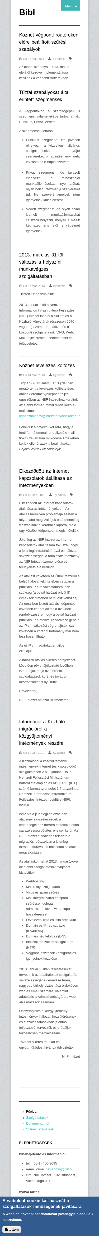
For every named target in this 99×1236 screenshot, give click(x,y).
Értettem (12, 1232)
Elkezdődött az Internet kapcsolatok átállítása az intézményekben (45, 478)
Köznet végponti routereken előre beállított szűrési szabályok (48, 42)
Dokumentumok (38, 1123)
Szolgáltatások (37, 1118)
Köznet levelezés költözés (47, 365)
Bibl (27, 12)
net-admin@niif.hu (60, 1169)
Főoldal (31, 1111)
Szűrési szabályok (40, 1129)
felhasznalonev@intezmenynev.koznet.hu (50, 416)
